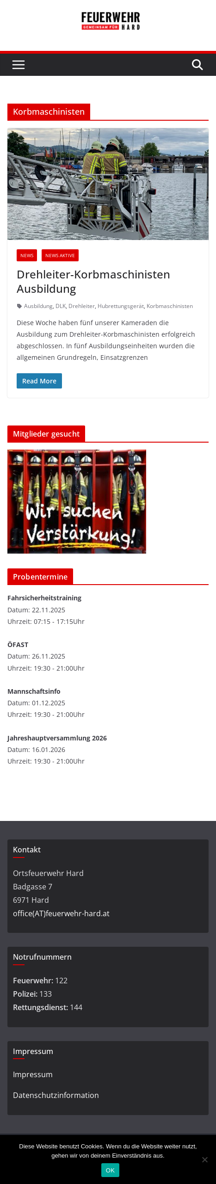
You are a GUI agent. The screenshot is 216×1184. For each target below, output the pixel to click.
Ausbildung (38, 306)
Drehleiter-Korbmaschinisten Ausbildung (93, 281)
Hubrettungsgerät (121, 306)
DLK (61, 306)
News (26, 255)
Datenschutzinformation (56, 1095)
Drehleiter (81, 306)
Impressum (33, 1074)
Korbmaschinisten (170, 306)
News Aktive (60, 255)
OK (110, 1170)
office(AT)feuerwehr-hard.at (61, 913)
